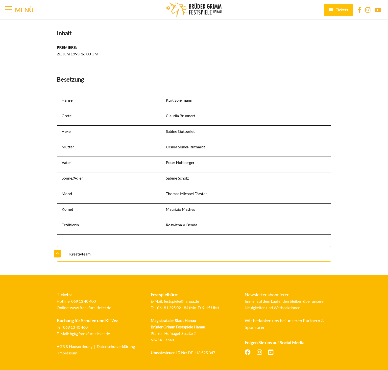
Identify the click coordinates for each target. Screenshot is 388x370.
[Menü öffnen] (19, 10)
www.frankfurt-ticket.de (90, 307)
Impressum (67, 352)
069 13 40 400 (83, 301)
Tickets (342, 9)
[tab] (194, 254)
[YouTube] (377, 10)
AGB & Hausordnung (75, 346)
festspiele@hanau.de (181, 301)
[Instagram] (367, 10)
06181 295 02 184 (172, 307)
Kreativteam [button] (80, 254)
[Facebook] (359, 10)
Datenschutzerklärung (116, 346)
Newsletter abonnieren (267, 294)
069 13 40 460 (75, 327)
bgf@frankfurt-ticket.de (90, 333)
